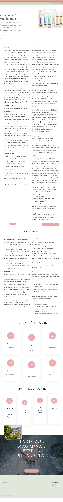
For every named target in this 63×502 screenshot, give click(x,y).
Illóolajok (30, 4)
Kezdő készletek (37, 4)
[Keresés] (62, 4)
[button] (12, 227)
